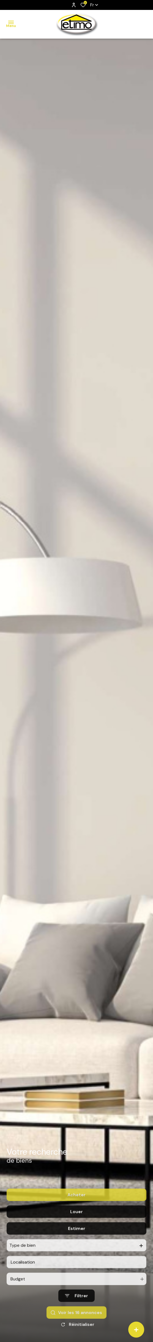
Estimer (76, 1243)
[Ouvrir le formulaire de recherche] (76, 1310)
